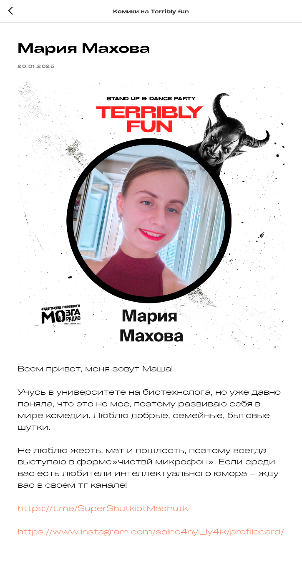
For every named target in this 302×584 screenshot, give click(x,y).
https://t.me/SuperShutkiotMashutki (104, 508)
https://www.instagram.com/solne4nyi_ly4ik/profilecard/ (151, 531)
